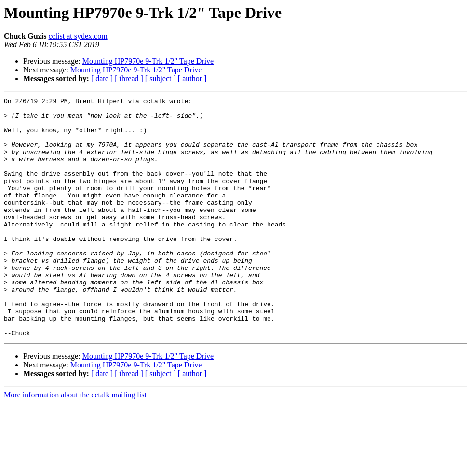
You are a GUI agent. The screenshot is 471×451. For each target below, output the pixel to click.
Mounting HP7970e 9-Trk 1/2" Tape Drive (148, 61)
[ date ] (102, 78)
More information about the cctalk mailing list (75, 442)
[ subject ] (160, 78)
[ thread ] (129, 78)
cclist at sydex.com (77, 36)
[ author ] (192, 78)
